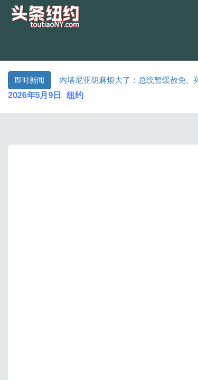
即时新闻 (29, 80)
